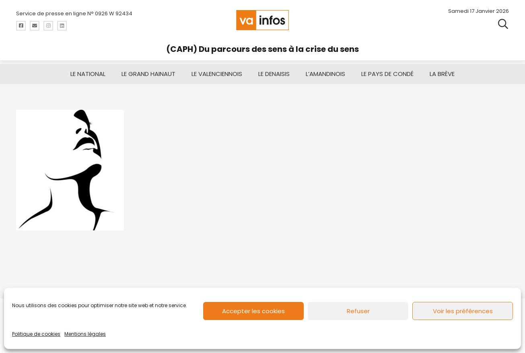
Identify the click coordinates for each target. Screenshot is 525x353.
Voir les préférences (463, 311)
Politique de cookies (36, 333)
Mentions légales (85, 333)
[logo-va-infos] (262, 20)
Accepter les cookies (253, 311)
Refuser (358, 311)
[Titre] (21, 26)
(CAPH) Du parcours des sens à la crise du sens (262, 49)
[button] (503, 24)
